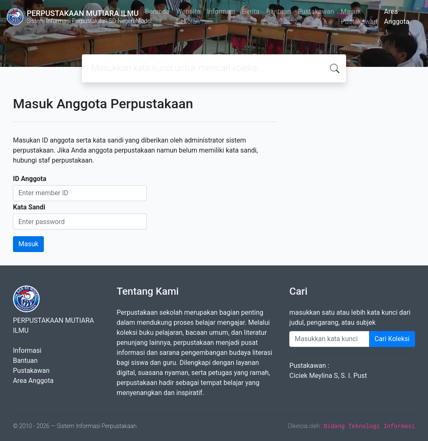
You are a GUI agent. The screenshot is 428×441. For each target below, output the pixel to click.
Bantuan (278, 11)
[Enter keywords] (329, 339)
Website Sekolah (188, 16)
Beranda (157, 11)
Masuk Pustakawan (359, 16)
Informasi (221, 11)
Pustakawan (316, 11)
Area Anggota (396, 16)
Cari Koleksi (392, 339)
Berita (251, 11)
